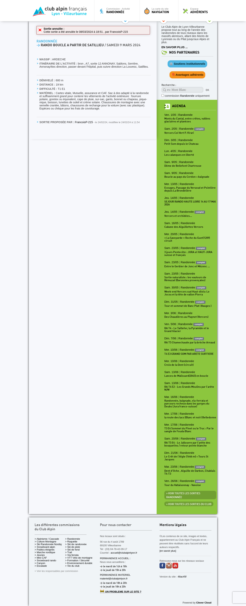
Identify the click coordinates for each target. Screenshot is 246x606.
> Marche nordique (45, 552)
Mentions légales (173, 525)
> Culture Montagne (45, 541)
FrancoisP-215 (119, 31)
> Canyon (40, 563)
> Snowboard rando (45, 560)
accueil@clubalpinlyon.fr (124, 552)
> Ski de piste (72, 546)
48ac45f (182, 576)
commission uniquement (187, 95)
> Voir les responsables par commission (56, 571)
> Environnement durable (79, 563)
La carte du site (160, 10)
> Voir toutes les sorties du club (188, 504)
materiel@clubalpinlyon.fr (114, 578)
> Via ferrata (72, 555)
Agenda (178, 106)
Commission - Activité (118, 10)
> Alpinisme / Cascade (47, 538)
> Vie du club (72, 565)
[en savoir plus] (168, 550)
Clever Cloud (203, 602)
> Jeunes (40, 555)
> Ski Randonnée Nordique (49, 544)
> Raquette (71, 541)
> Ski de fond (72, 549)
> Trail (68, 552)
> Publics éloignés (45, 549)
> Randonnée (72, 538)
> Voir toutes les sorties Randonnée (183, 495)
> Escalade (41, 565)
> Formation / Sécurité (77, 560)
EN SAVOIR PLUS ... (174, 47)
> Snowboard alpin (45, 546)
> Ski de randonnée (75, 544)
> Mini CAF (41, 557)
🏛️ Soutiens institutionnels (187, 63)
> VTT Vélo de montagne (78, 557)
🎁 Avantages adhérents (187, 74)
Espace (198, 10)
